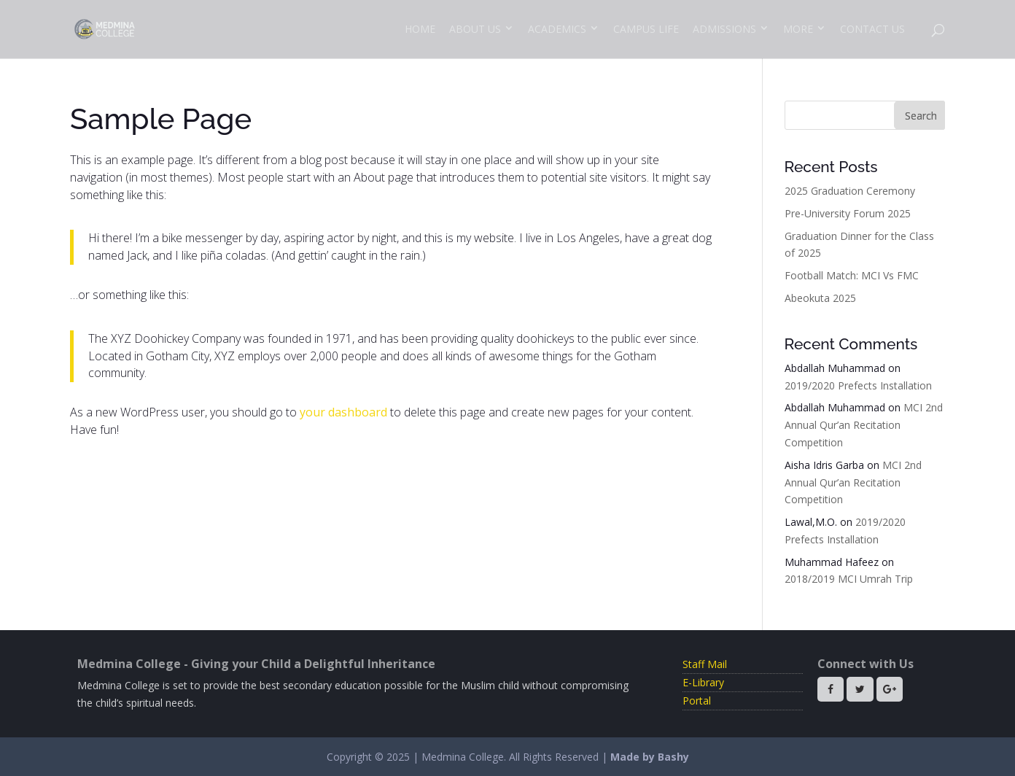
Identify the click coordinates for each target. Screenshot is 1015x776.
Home (420, 29)
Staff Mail (704, 664)
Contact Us (872, 29)
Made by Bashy (649, 757)
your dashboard (343, 412)
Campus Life (646, 29)
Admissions (724, 29)
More (798, 29)
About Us (475, 29)
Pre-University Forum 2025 (848, 213)
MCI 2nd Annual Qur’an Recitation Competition (864, 424)
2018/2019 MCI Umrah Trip (849, 579)
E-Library (703, 682)
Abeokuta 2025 (820, 298)
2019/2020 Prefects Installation (858, 385)
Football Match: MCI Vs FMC (852, 275)
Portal (696, 700)
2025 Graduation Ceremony (850, 191)
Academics (557, 29)
